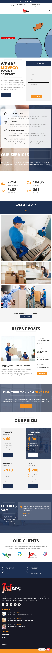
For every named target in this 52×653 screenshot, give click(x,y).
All (26, 210)
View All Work (26, 316)
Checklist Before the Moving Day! (16, 626)
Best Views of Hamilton (43, 359)
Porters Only (5, 634)
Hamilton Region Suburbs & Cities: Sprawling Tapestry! (43, 342)
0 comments (18, 612)
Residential (5, 644)
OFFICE (3, 641)
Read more (4, 378)
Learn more (6, 95)
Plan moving (26, 406)
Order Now (33, 455)
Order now (8, 455)
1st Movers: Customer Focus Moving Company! (15, 366)
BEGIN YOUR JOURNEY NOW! (8, 38)
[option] (44, 341)
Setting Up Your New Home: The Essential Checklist (42, 351)
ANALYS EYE (36, 651)
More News (42, 373)
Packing (4, 637)
